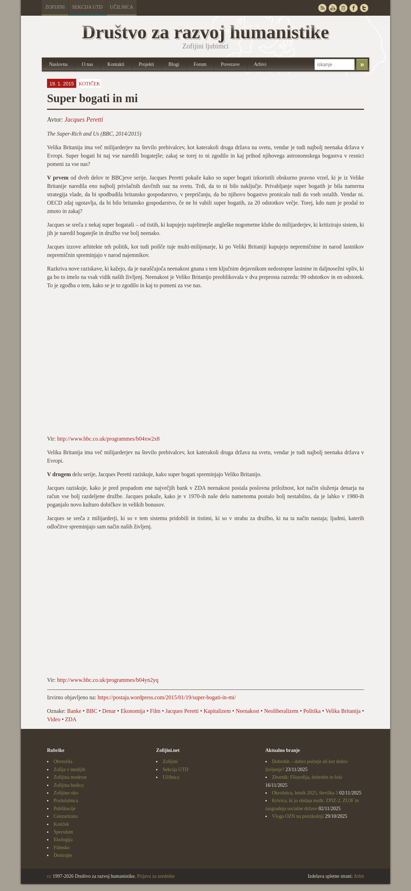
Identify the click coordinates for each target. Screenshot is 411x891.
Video (53, 719)
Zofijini (55, 7)
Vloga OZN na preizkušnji (298, 816)
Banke (74, 711)
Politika (312, 711)
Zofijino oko (66, 792)
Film (155, 711)
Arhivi (260, 64)
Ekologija (63, 839)
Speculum (63, 832)
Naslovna (58, 64)
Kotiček (89, 83)
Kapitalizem (217, 711)
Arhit (359, 876)
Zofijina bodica (69, 785)
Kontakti (115, 64)
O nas (87, 64)
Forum (200, 64)
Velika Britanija (342, 711)
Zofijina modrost (70, 777)
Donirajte (63, 855)
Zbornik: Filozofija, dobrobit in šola (307, 777)
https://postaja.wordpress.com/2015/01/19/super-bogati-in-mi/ (167, 697)
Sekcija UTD (87, 7)
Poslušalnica (66, 800)
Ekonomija (133, 711)
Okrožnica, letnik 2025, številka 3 (305, 792)
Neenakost (247, 711)
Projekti (146, 64)
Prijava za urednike (156, 876)
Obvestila (63, 761)
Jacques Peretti (83, 119)
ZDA (71, 719)
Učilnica (121, 7)
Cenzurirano (66, 816)
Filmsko (62, 847)
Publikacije (65, 808)
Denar (109, 711)
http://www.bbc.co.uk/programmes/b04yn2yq (107, 680)
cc (49, 876)
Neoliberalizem (281, 711)
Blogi (174, 64)
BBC (91, 711)
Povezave (230, 64)
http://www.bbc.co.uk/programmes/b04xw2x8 (108, 439)
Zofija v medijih (69, 769)
